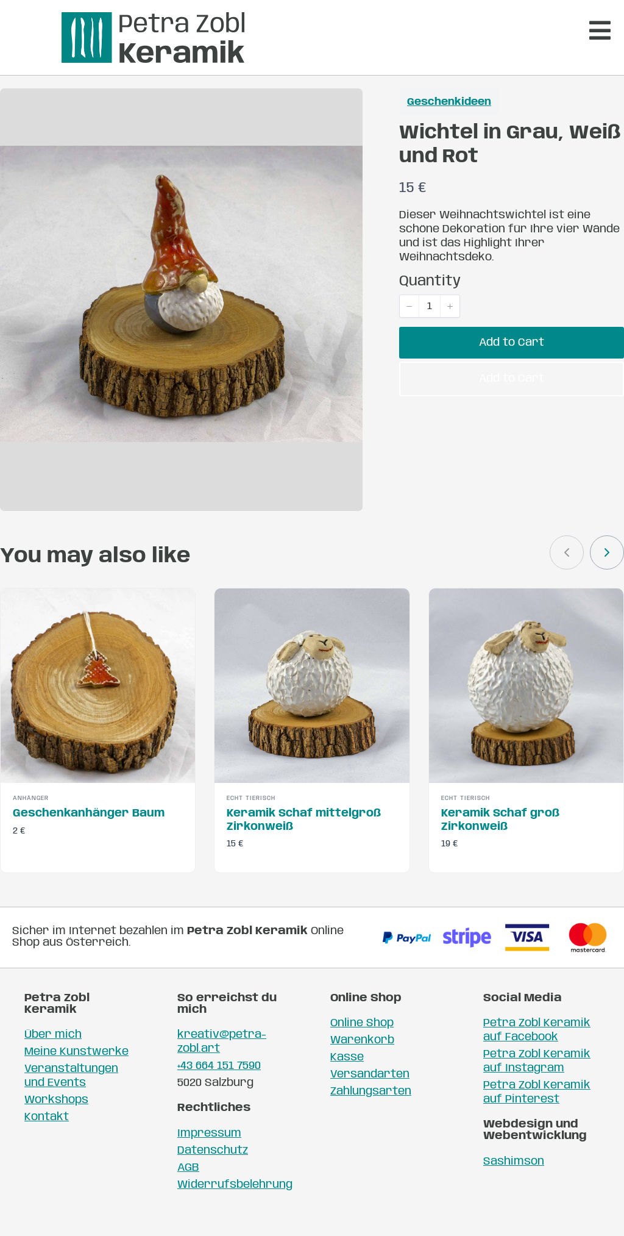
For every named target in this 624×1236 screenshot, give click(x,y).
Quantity (430, 301)
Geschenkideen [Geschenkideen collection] (449, 122)
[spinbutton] (429, 326)
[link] (607, 572)
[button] (409, 326)
